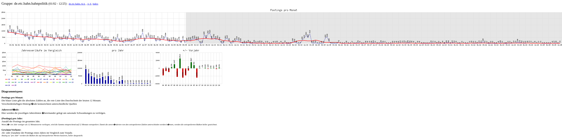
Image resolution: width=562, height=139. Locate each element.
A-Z (89, 3)
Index (95, 3)
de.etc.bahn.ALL (77, 3)
